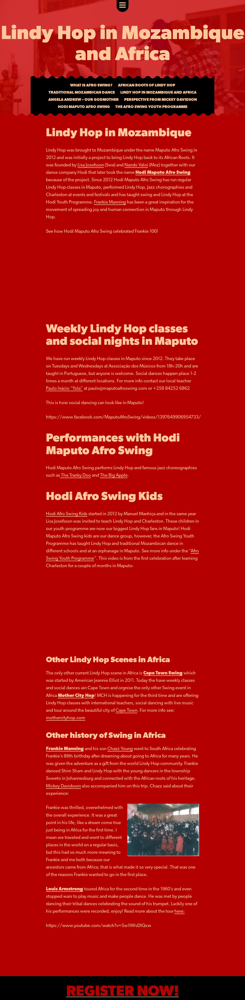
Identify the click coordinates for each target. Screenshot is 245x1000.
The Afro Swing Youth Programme (151, 106)
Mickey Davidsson (63, 786)
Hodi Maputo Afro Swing (84, 106)
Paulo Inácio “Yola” (64, 388)
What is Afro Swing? (91, 85)
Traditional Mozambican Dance (82, 92)
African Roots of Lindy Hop (146, 85)
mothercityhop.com (65, 717)
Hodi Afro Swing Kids (66, 513)
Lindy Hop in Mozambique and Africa (158, 92)
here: (179, 911)
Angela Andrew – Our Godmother (83, 99)
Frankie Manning (110, 202)
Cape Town (126, 710)
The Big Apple (114, 475)
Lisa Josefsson (91, 165)
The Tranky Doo (75, 475)
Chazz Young (120, 748)
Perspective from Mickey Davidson (160, 99)
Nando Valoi (136, 165)
